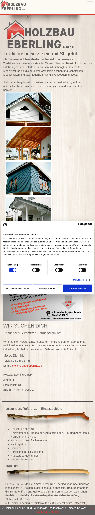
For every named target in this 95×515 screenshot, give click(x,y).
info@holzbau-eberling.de (26, 365)
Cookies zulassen (77, 288)
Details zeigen (80, 280)
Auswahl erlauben (47, 288)
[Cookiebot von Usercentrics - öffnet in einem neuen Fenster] (80, 225)
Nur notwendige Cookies (17, 288)
